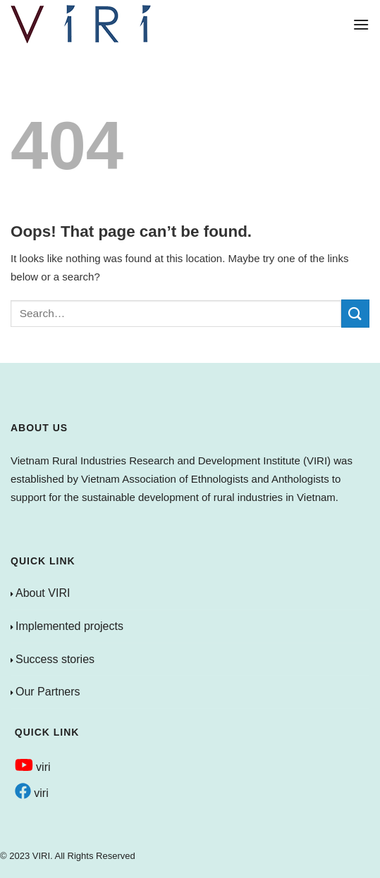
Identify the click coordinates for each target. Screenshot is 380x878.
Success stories (55, 659)
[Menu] (361, 24)
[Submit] (355, 313)
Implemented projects (69, 626)
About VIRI (43, 593)
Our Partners (48, 692)
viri (33, 767)
